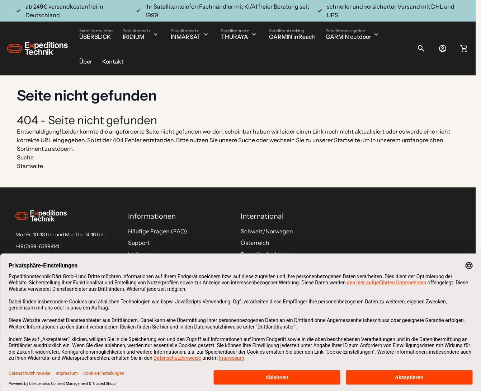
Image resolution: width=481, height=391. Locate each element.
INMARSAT (186, 36)
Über (85, 61)
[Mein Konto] (442, 48)
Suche (246, 140)
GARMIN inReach (292, 36)
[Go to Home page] (37, 48)
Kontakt (112, 61)
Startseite (347, 140)
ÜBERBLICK (95, 36)
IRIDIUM (133, 36)
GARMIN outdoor (348, 36)
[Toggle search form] (421, 48)
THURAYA (234, 36)
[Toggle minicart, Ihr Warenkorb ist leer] (464, 48)
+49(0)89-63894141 (37, 246)
